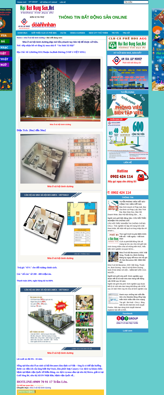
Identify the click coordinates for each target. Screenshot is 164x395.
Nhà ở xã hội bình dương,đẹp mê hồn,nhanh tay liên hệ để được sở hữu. (60, 42)
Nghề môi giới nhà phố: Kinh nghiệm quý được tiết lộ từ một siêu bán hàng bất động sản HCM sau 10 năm (126, 278)
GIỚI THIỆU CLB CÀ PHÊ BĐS (44, 33)
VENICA (77, 33)
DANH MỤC (22, 33)
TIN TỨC (115, 33)
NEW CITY (98, 33)
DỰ (63, 33)
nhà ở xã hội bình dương (34, 38)
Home (19, 38)
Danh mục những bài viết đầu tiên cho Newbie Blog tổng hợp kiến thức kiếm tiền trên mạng (133, 297)
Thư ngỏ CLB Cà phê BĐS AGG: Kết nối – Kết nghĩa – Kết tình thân (133, 236)
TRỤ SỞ (126, 33)
